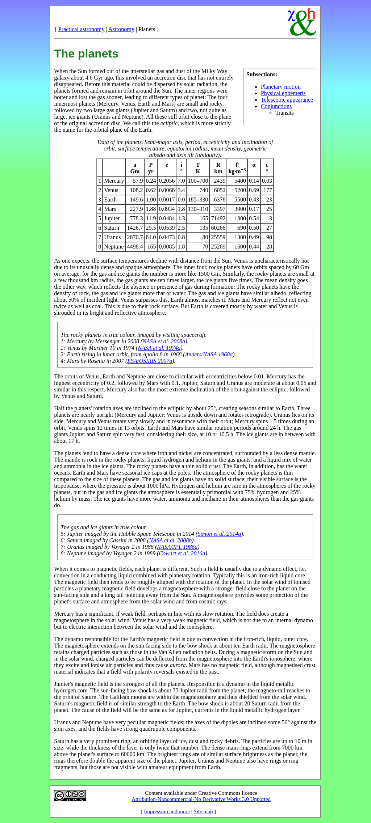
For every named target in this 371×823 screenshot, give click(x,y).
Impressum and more (167, 811)
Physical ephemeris (283, 93)
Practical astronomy (81, 29)
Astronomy (121, 29)
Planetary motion (281, 87)
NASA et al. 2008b (170, 540)
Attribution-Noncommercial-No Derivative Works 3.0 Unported (201, 799)
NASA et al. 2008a (163, 341)
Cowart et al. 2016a (182, 553)
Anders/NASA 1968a (209, 354)
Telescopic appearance (287, 100)
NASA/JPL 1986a (177, 547)
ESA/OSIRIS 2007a (149, 361)
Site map (203, 811)
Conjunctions (276, 106)
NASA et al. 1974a (159, 348)
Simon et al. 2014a (219, 534)
